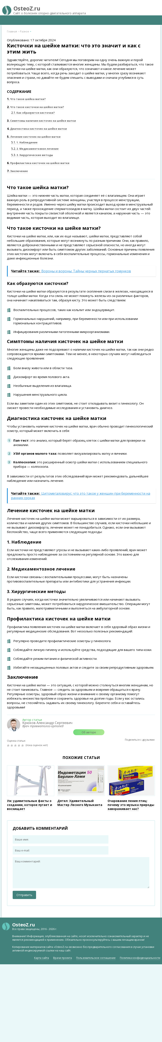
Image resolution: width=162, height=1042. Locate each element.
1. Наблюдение (24, 142)
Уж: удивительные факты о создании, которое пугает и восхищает (29, 805)
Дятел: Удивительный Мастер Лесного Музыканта (79, 803)
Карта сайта (41, 958)
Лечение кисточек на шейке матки (34, 137)
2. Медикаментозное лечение (35, 149)
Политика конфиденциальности (140, 958)
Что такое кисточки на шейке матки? (35, 107)
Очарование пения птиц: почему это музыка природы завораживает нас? (131, 805)
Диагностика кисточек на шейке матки (37, 129)
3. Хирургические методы (32, 155)
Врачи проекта (62, 958)
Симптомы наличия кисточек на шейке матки (41, 121)
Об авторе (89, 732)
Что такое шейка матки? (26, 99)
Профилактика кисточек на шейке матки (38, 163)
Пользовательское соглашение (96, 958)
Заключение (17, 171)
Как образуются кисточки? (33, 113)
